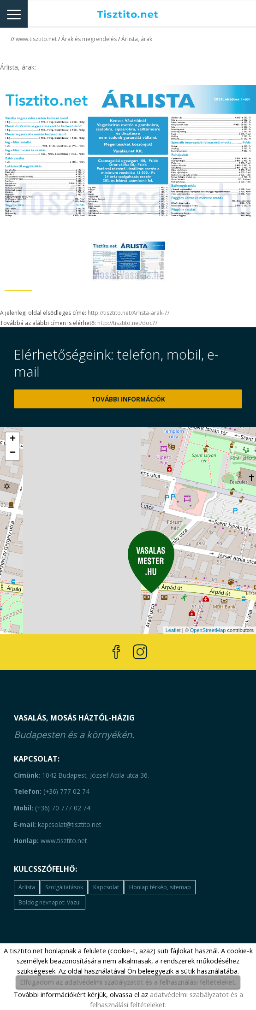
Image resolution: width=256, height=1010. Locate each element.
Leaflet (173, 630)
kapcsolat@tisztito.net (57, 824)
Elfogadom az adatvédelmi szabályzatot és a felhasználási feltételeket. (128, 981)
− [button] (13, 453)
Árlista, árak (136, 39)
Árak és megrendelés (89, 39)
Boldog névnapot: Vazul (49, 902)
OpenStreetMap (208, 630)
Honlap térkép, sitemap (160, 887)
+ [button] (13, 439)
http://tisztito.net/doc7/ (127, 323)
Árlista (26, 887)
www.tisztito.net (36, 39)
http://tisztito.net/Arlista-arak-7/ (128, 313)
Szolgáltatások (64, 887)
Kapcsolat (106, 887)
